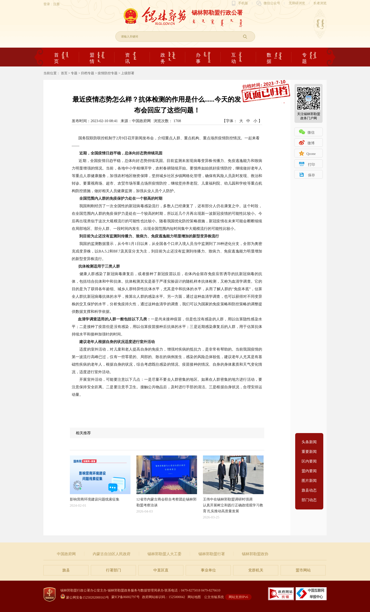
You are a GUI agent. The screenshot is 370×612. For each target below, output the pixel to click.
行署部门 (113, 570)
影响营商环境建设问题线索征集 (100, 478)
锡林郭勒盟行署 (211, 554)
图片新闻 (309, 481)
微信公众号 (272, 3)
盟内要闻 (309, 471)
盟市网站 (303, 570)
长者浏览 (320, 3)
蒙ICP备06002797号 (125, 597)
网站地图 (194, 597)
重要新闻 (309, 452)
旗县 (66, 570)
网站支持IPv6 (238, 597)
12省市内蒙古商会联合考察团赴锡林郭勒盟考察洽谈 (166, 481)
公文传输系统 (214, 597)
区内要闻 (309, 461)
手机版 (243, 3)
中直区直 (160, 570)
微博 (311, 143)
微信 (311, 132)
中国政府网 (66, 554)
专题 (74, 73)
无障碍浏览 (297, 3)
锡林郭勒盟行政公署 (217, 13)
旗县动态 (309, 490)
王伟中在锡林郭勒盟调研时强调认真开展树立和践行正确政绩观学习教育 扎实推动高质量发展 (233, 484)
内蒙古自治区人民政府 (111, 554)
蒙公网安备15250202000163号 (84, 597)
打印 (311, 164)
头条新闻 (309, 442)
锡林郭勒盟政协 (255, 554)
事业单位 (208, 570)
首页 (64, 73)
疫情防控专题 (108, 73)
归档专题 (87, 73)
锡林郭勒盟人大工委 (164, 554)
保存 (311, 175)
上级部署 (127, 73)
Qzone (310, 154)
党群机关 (255, 570)
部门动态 (309, 500)
